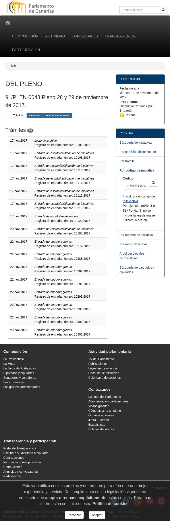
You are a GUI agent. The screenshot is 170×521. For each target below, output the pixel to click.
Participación (26, 50)
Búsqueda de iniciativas (136, 142)
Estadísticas (96, 424)
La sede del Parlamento (104, 396)
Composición (25, 36)
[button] (153, 183)
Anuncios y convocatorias (21, 471)
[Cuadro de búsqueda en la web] (139, 10)
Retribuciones (12, 467)
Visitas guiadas (98, 406)
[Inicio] (8, 22)
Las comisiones (14, 382)
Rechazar (74, 515)
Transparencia (120, 36)
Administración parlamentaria (108, 401)
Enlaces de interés (101, 429)
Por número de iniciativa (136, 235)
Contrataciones (13, 457)
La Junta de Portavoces (19, 368)
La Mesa (9, 363)
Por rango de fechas (133, 244)
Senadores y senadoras (19, 377)
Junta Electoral (98, 420)
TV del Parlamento (101, 359)
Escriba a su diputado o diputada (25, 453)
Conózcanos (84, 36)
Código (128, 178)
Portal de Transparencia (19, 448)
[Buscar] (163, 10)
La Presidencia (13, 359)
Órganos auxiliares (101, 415)
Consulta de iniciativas (103, 373)
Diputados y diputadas (18, 373)
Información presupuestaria (22, 462)
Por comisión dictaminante (138, 152)
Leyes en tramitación (102, 368)
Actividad (55, 36)
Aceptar (97, 515)
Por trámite (127, 161)
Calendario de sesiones (104, 377)
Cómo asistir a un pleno (104, 410)
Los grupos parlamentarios (21, 387)
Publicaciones (97, 363)
